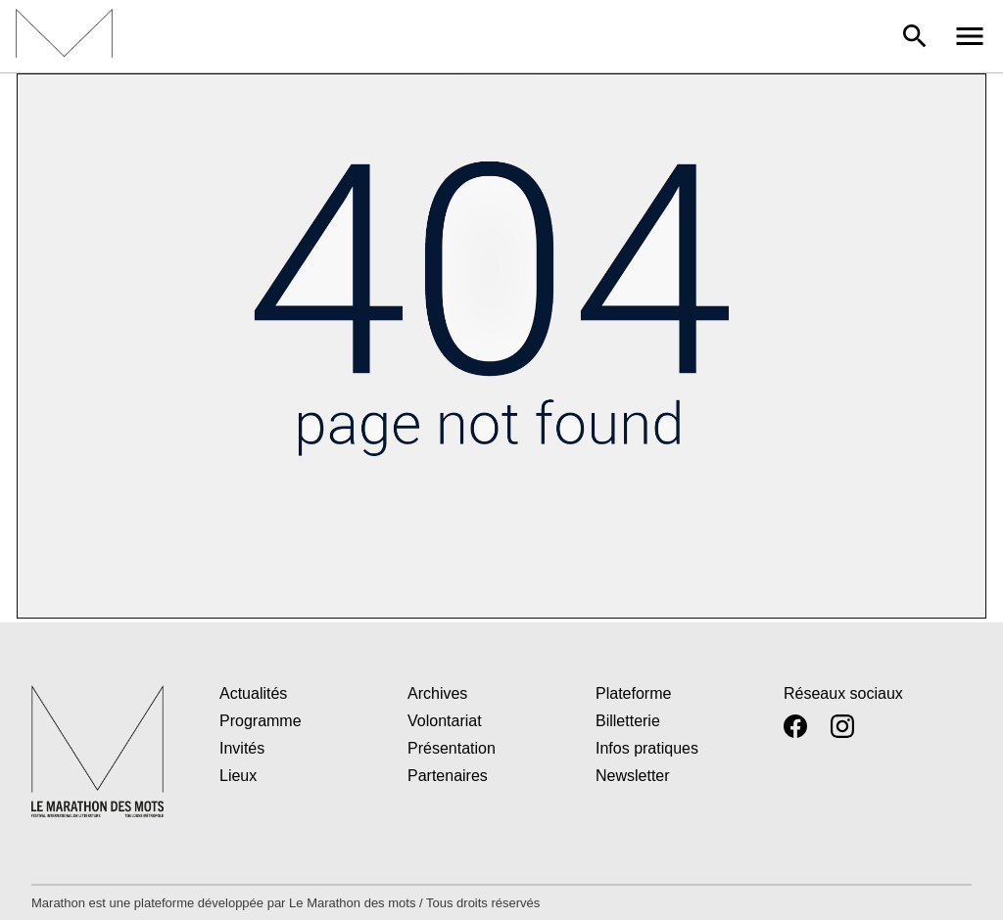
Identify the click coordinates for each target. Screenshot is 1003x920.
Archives (437, 693)
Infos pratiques (647, 748)
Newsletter (633, 775)
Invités (241, 748)
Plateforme (633, 693)
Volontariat (444, 721)
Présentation (451, 748)
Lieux (238, 775)
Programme (260, 721)
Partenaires (447, 775)
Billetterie (628, 721)
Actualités (253, 693)
